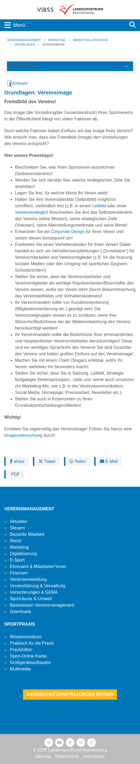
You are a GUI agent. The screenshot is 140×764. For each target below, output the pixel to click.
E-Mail (109, 461)
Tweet (47, 461)
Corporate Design (67, 231)
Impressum (94, 756)
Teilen (78, 461)
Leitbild (99, 206)
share (17, 461)
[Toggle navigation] (62, 25)
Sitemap (43, 756)
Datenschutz (67, 756)
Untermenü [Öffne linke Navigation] (23, 66)
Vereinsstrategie (30, 212)
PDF (15, 474)
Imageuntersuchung (23, 435)
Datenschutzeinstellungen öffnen (70, 694)
